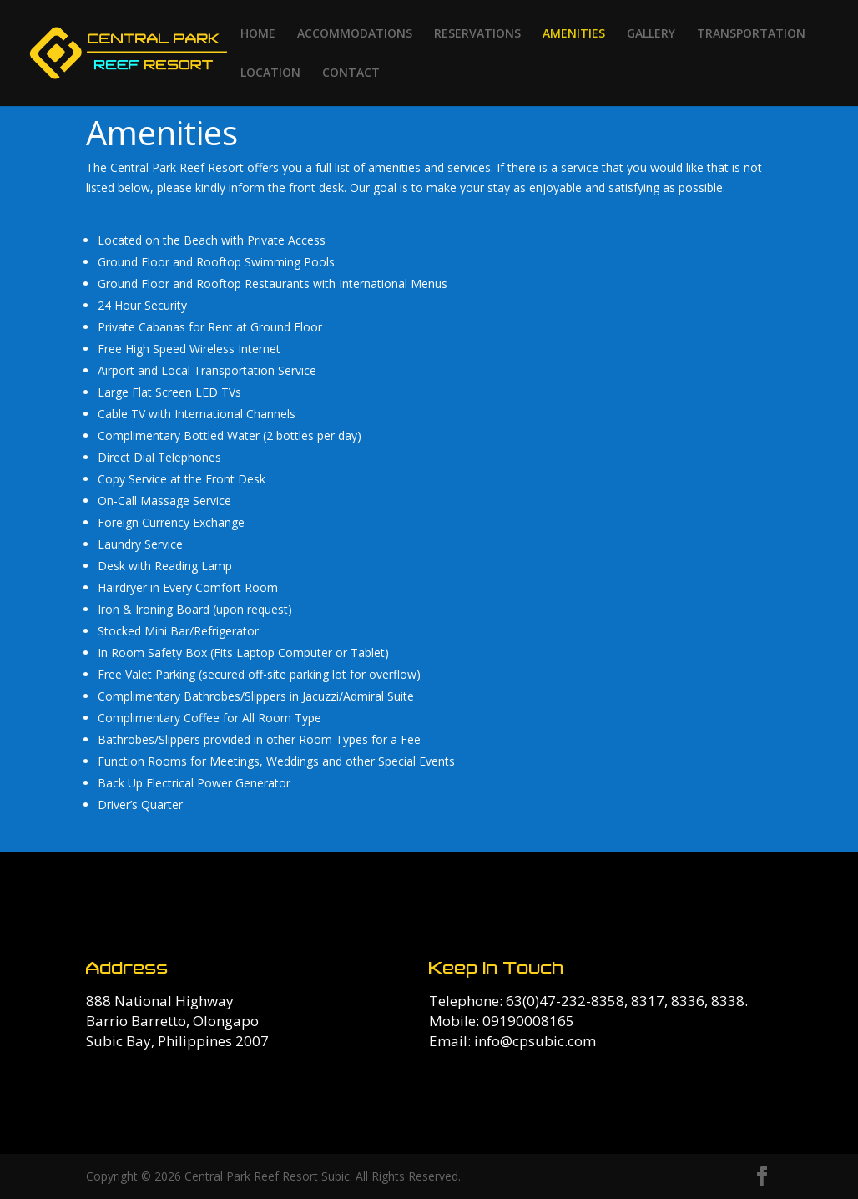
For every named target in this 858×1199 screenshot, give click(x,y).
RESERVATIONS (477, 34)
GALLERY (651, 34)
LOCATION (270, 73)
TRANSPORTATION (751, 34)
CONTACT (351, 73)
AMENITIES (574, 34)
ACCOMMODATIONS (354, 34)
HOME (257, 34)
